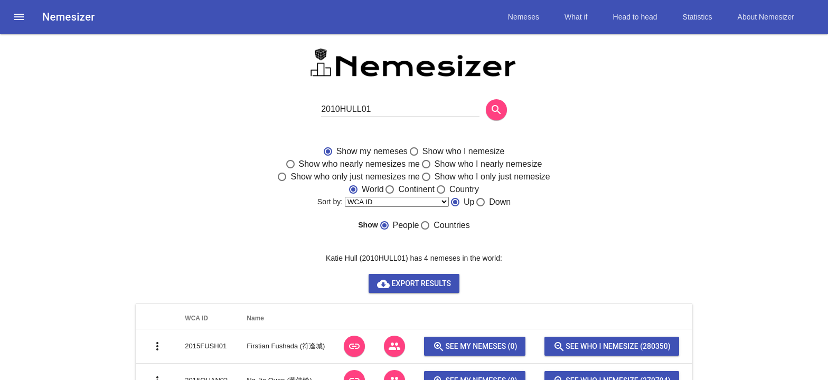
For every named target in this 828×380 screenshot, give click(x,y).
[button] (19, 17)
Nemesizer (68, 17)
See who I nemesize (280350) (611, 346)
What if (576, 17)
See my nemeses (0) (474, 346)
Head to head (635, 17)
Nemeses (523, 17)
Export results (414, 283)
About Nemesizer (766, 17)
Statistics (697, 17)
